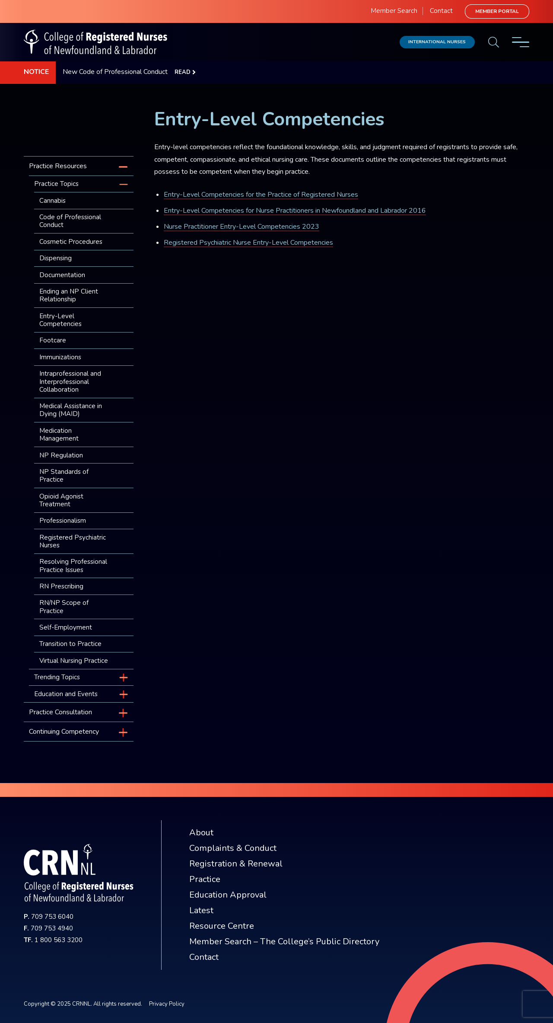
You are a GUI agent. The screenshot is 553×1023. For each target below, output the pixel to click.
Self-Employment (65, 627)
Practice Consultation (60, 712)
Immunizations (60, 357)
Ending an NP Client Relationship (68, 295)
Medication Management (59, 434)
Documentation (62, 275)
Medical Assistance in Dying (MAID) (70, 410)
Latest (201, 910)
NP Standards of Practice (64, 475)
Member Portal (497, 11)
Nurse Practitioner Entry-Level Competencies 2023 (241, 226)
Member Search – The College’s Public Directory (284, 941)
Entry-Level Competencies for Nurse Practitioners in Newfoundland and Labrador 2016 (295, 210)
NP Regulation (61, 455)
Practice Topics (56, 183)
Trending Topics (57, 677)
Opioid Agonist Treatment (61, 500)
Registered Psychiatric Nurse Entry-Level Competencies (248, 242)
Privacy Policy (166, 1004)
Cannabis (52, 200)
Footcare (52, 340)
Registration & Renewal (236, 864)
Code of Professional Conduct (70, 221)
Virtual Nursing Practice (73, 660)
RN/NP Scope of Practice (64, 606)
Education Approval (228, 895)
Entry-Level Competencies (60, 320)
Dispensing (55, 258)
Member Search (394, 10)
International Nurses (437, 41)
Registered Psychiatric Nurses (72, 541)
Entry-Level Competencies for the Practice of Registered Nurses (261, 194)
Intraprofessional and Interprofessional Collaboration (70, 381)
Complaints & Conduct (232, 848)
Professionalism (62, 520)
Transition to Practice (70, 643)
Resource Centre (221, 926)
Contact (441, 10)
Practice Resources (58, 166)
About (201, 832)
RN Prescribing (61, 586)
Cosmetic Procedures (70, 241)
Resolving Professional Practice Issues (73, 565)
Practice (204, 879)
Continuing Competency (64, 731)
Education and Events (66, 694)
